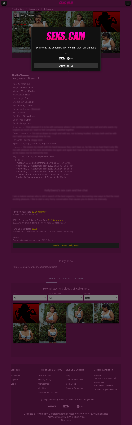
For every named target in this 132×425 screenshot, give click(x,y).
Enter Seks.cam (66, 66)
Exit (66, 53)
